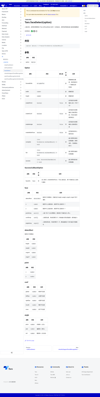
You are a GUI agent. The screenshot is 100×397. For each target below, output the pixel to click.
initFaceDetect (8, 68)
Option (86, 15)
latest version (51, 14)
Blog (40, 5)
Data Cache (5, 34)
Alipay (3, 96)
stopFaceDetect (8, 65)
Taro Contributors (86, 374)
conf (86, 28)
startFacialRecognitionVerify (12, 76)
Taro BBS (52, 374)
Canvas (4, 39)
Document (17, 5)
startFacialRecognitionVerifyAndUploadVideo (13, 79)
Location (4, 45)
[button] (84, 6)
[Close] (98, 1)
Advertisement (6, 90)
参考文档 (28, 35)
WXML (4, 84)
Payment (4, 31)
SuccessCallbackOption (90, 18)
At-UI (36, 377)
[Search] (93, 5)
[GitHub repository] (80, 6)
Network (4, 28)
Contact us (68, 377)
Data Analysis (5, 37)
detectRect (87, 23)
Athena (36, 383)
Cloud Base (5, 93)
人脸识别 (5, 62)
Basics (4, 14)
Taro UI (36, 374)
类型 (84, 10)
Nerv (36, 380)
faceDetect (7, 70)
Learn (35, 5)
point (86, 26)
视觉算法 (5, 59)
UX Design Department (87, 372)
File (3, 48)
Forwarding (5, 23)
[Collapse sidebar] (11, 352)
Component (25, 5)
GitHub (52, 372)
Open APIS (5, 51)
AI (2, 56)
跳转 (3, 20)
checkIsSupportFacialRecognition (13, 73)
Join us (68, 374)
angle (86, 31)
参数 (84, 13)
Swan (3, 98)
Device (4, 54)
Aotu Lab (68, 372)
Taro (36, 372)
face (86, 21)
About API (5, 9)
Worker (4, 82)
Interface (4, 25)
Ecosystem (63, 5)
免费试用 (70, 1)
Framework (5, 11)
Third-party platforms (8, 87)
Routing (4, 17)
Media (3, 42)
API (31, 5)
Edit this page (29, 340)
